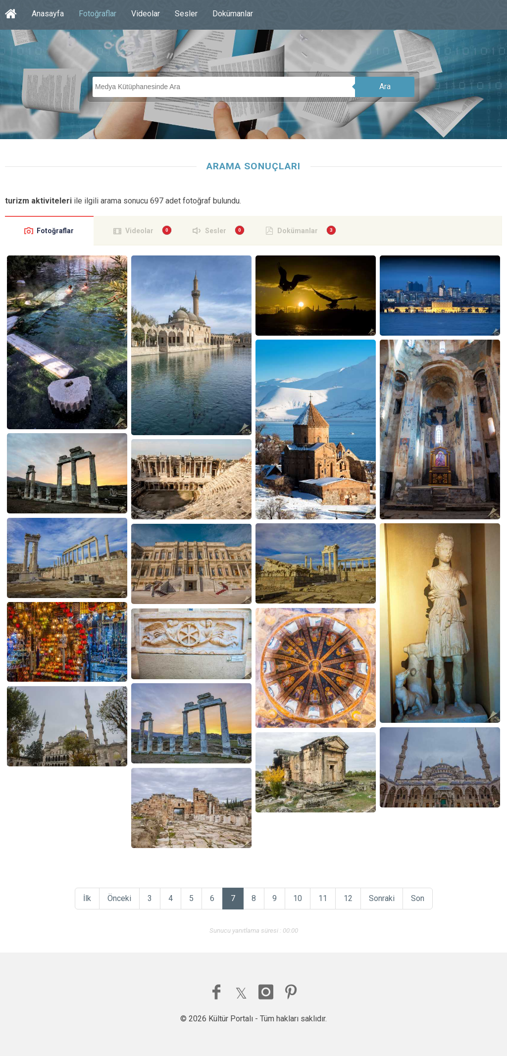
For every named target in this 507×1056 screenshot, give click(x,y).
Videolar (145, 13)
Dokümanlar (232, 13)
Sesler (186, 13)
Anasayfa (48, 13)
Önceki (119, 898)
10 (297, 898)
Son (417, 898)
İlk (87, 898)
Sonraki (382, 898)
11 (322, 898)
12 (348, 898)
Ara (385, 86)
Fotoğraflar (97, 13)
